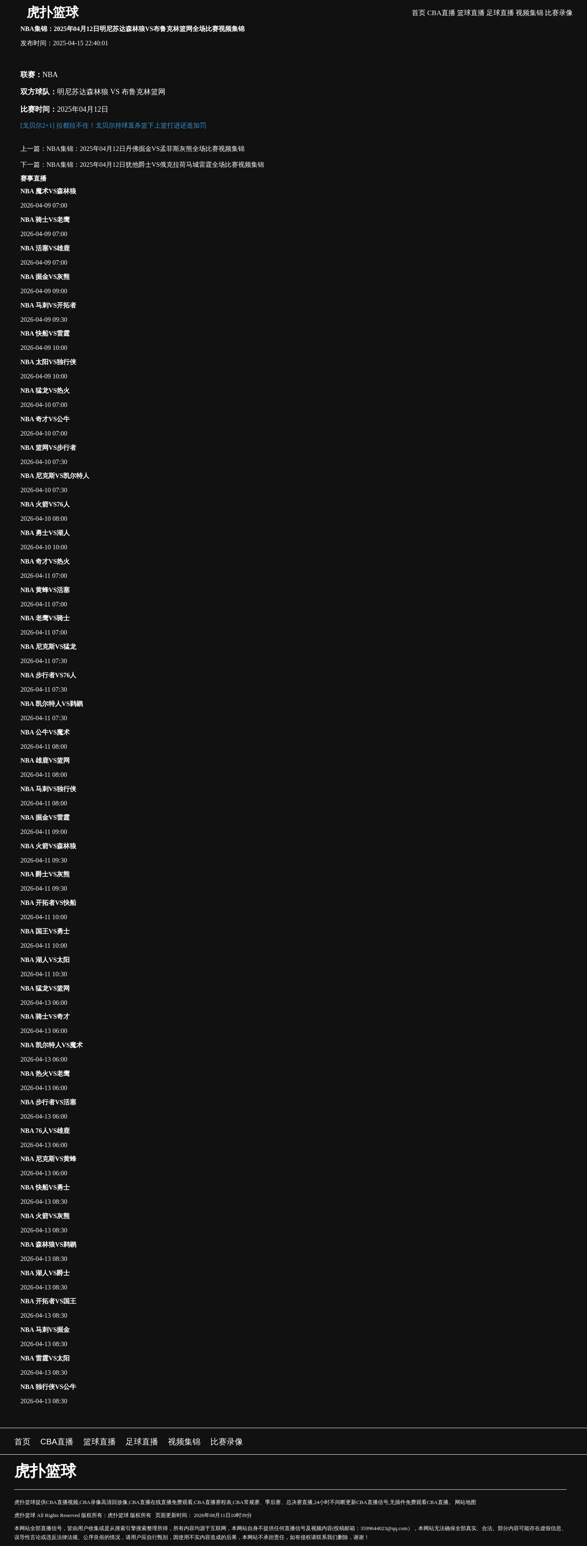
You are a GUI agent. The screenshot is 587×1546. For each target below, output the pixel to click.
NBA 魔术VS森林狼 (48, 191)
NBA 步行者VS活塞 (48, 1102)
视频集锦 (529, 13)
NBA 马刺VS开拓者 (48, 305)
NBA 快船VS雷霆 (45, 333)
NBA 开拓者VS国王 (48, 1301)
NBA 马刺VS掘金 (45, 1329)
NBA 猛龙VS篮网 (45, 988)
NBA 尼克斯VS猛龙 (48, 646)
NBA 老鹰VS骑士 (45, 618)
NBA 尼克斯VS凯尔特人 (54, 475)
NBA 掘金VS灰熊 (45, 276)
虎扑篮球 (52, 12)
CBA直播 (441, 13)
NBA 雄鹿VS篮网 (45, 760)
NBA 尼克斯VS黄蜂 (48, 1158)
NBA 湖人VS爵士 (45, 1273)
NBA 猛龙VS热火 (45, 390)
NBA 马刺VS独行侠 (48, 788)
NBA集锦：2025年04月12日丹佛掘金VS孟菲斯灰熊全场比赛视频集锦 (145, 148)
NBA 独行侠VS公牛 (48, 1386)
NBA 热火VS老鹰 (45, 1073)
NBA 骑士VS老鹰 (45, 219)
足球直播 (500, 13)
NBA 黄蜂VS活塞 (45, 589)
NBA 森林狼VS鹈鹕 (48, 1244)
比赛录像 (559, 13)
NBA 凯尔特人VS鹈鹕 (51, 703)
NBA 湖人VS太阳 (45, 959)
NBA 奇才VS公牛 (45, 419)
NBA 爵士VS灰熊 (45, 874)
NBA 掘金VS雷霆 (45, 817)
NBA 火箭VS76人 (45, 504)
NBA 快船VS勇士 (45, 1187)
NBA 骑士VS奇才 (45, 1016)
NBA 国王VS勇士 (45, 931)
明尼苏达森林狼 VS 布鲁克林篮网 (111, 92)
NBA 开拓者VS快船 (48, 902)
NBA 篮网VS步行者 (48, 447)
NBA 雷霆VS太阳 (45, 1358)
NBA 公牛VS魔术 (45, 732)
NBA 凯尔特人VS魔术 (51, 1045)
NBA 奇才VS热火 (45, 561)
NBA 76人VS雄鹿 (45, 1130)
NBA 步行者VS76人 (48, 675)
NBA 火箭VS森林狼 (48, 846)
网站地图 (465, 1502)
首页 (419, 13)
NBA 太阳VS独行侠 (48, 361)
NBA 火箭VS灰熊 (45, 1215)
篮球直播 (471, 13)
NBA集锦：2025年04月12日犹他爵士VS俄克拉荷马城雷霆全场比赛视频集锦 (155, 164)
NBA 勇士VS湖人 (45, 532)
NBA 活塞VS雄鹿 (45, 248)
